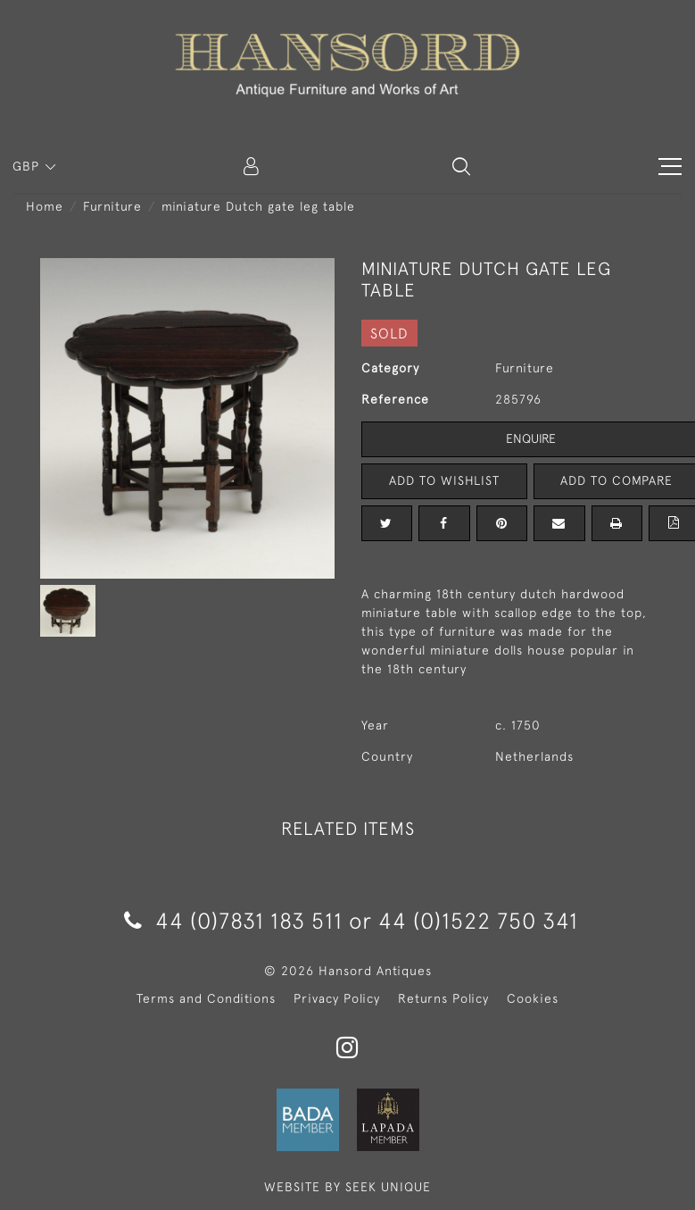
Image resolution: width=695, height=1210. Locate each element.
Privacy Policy (337, 998)
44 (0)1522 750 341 (478, 920)
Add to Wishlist (444, 480)
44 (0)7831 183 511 (233, 920)
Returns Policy (443, 998)
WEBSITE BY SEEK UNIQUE (347, 1187)
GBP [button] (28, 166)
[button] (461, 166)
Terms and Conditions (206, 998)
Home (44, 206)
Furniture (112, 206)
